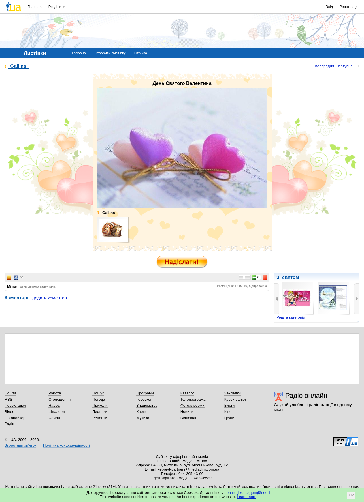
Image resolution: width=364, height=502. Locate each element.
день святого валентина (38, 286)
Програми (145, 393)
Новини (187, 411)
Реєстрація (349, 7)
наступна (345, 66)
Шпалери (56, 411)
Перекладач (15, 405)
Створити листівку (109, 53)
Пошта (10, 393)
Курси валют (235, 399)
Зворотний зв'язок (20, 445)
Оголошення (59, 399)
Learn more (246, 497)
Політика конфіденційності (66, 445)
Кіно (228, 411)
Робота (54, 393)
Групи (229, 418)
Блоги (229, 405)
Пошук (98, 393)
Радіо (9, 424)
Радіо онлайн (306, 395)
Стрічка (140, 53)
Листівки (99, 411)
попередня (324, 66)
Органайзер (15, 418)
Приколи (99, 405)
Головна (35, 7)
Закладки (232, 393)
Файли (54, 418)
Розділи (54, 7)
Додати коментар (49, 297)
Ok (351, 495)
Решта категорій (290, 317)
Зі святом (287, 277)
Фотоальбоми (192, 405)
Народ (54, 405)
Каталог (187, 393)
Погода (98, 399)
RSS (8, 399)
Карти (141, 411)
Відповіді (188, 418)
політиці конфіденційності (247, 492)
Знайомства (146, 405)
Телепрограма (193, 399)
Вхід (329, 7)
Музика (142, 418)
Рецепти (99, 418)
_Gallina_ (18, 66)
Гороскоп (144, 399)
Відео (9, 411)
